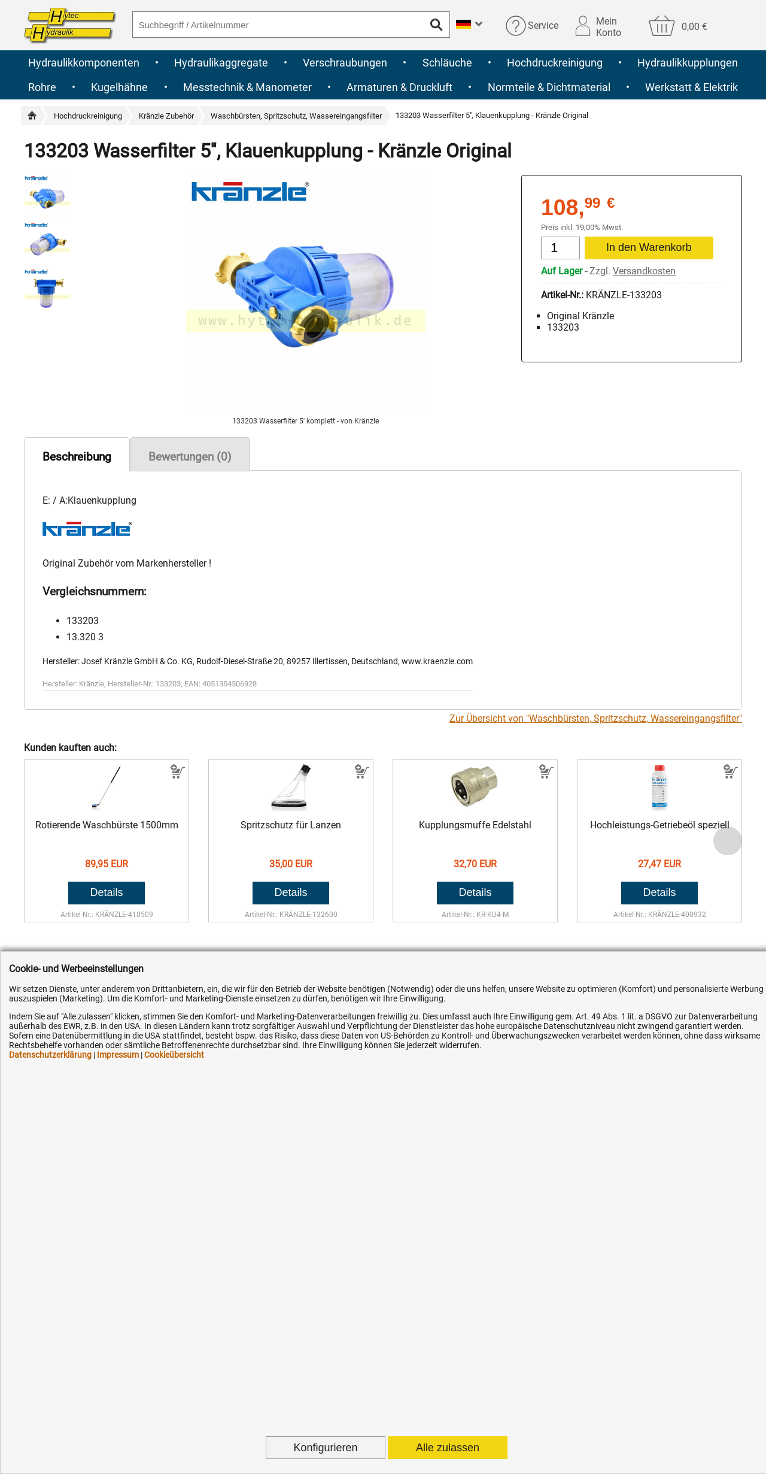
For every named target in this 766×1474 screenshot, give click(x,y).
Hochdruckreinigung (555, 62)
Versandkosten (644, 271)
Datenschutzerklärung (50, 1055)
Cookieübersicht (174, 1055)
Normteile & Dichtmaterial (549, 87)
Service (543, 25)
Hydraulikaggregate (221, 62)
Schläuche (447, 62)
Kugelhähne (119, 87)
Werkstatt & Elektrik (691, 87)
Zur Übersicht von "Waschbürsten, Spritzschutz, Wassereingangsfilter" (595, 718)
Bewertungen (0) (190, 457)
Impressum (118, 1055)
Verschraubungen (345, 62)
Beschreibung (76, 457)
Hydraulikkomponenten (83, 62)
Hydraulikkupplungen (687, 62)
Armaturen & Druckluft (399, 87)
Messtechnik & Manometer (247, 87)
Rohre (42, 87)
